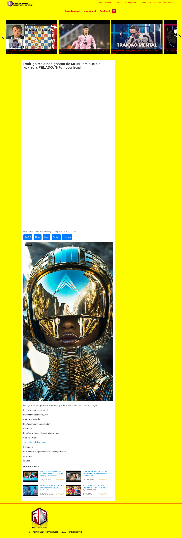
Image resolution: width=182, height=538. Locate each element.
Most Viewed (90, 11)
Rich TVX (28, 237)
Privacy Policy (130, 2)
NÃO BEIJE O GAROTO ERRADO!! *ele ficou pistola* (95, 487)
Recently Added (72, 11)
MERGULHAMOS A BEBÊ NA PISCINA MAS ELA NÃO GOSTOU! (53, 488)
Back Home (67, 237)
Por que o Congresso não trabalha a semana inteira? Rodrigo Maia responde (51, 473)
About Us (108, 2)
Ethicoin (37, 237)
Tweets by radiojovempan (34, 442)
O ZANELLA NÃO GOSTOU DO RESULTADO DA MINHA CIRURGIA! (95, 473)
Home (101, 2)
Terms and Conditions (146, 2)
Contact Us (119, 2)
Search (46, 237)
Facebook (56, 237)
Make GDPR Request (165, 2)
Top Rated (105, 11)
